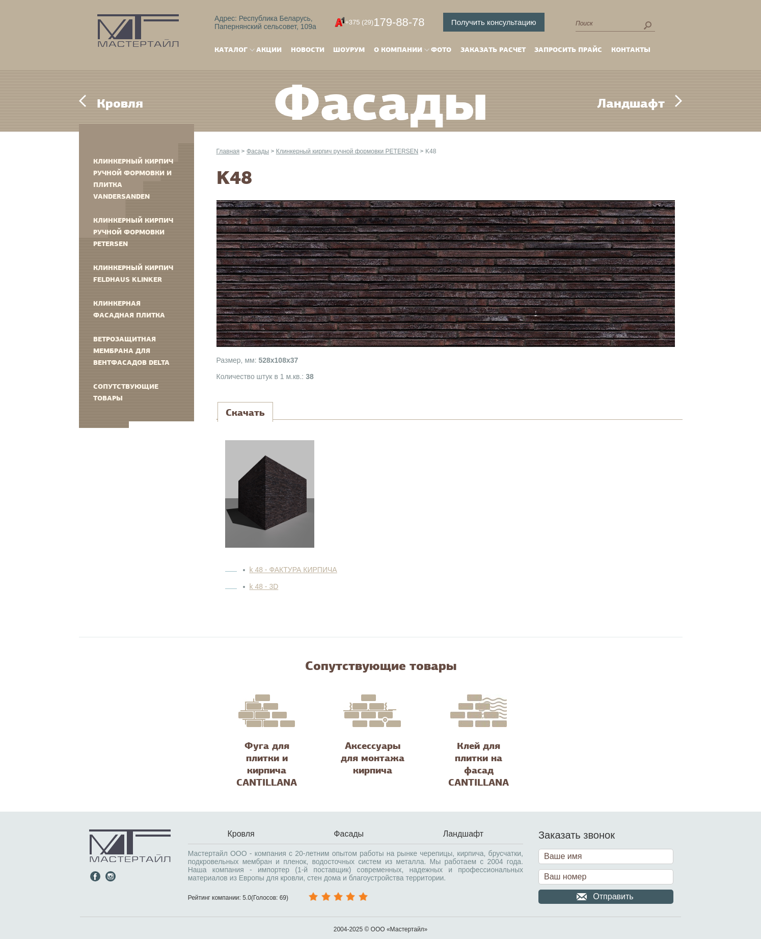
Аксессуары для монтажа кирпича (372, 758)
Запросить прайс (568, 49)
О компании (398, 49)
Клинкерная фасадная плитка (129, 309)
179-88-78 (384, 22)
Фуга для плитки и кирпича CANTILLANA (266, 764)
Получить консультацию (493, 22)
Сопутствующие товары (125, 392)
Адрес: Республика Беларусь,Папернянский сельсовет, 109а (265, 22)
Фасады (258, 151)
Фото (441, 49)
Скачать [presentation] (245, 413)
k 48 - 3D (264, 586)
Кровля (120, 103)
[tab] (245, 413)
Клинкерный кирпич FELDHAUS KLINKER (133, 273)
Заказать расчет (493, 49)
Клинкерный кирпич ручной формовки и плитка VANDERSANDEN (133, 179)
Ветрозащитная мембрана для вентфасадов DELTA (131, 351)
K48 (430, 151)
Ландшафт (631, 103)
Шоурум (349, 49)
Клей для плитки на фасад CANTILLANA (478, 764)
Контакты (630, 49)
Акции (269, 49)
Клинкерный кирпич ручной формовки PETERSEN (133, 232)
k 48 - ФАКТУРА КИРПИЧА (293, 570)
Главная (228, 151)
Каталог (231, 49)
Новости (307, 49)
